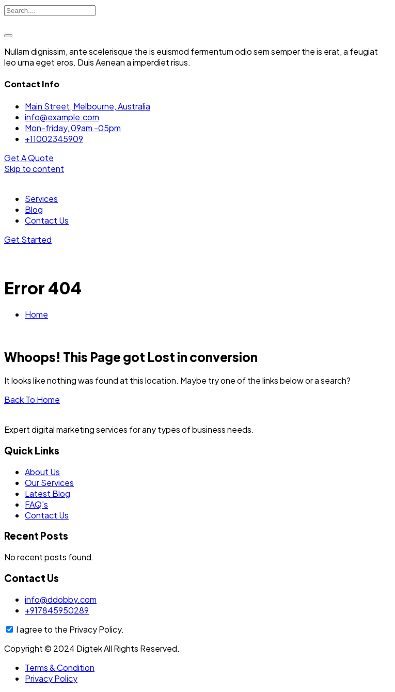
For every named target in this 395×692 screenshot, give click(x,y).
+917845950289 (57, 610)
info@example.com (62, 117)
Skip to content (34, 168)
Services (41, 198)
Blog (34, 209)
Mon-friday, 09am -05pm (73, 127)
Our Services (49, 482)
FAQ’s (36, 504)
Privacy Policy (51, 678)
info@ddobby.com (61, 599)
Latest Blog (47, 493)
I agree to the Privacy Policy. (70, 629)
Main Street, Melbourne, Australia (87, 106)
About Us (42, 471)
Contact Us (47, 220)
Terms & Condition (59, 667)
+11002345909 (54, 138)
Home (36, 314)
